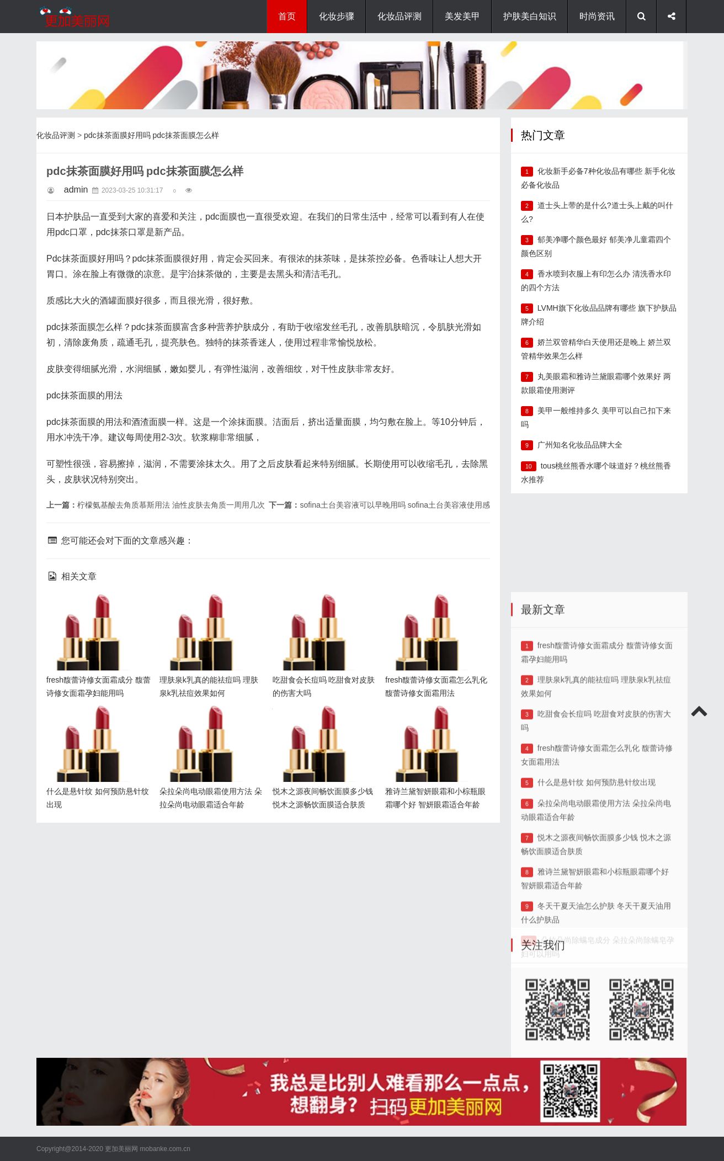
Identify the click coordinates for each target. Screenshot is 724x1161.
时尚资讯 (597, 16)
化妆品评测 (399, 16)
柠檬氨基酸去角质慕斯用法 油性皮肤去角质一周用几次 (171, 504)
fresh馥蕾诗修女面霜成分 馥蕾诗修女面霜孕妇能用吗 (96, 611)
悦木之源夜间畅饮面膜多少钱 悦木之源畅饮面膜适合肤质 (322, 723)
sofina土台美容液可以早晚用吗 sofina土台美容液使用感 (395, 504)
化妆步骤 (336, 16)
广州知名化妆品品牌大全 (579, 444)
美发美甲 (462, 16)
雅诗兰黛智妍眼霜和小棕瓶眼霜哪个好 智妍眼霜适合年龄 (435, 723)
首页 (287, 16)
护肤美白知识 (529, 16)
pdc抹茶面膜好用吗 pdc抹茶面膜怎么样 (151, 135)
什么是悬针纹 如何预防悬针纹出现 (596, 877)
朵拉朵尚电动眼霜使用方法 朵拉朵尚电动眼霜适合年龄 (209, 723)
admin (76, 189)
